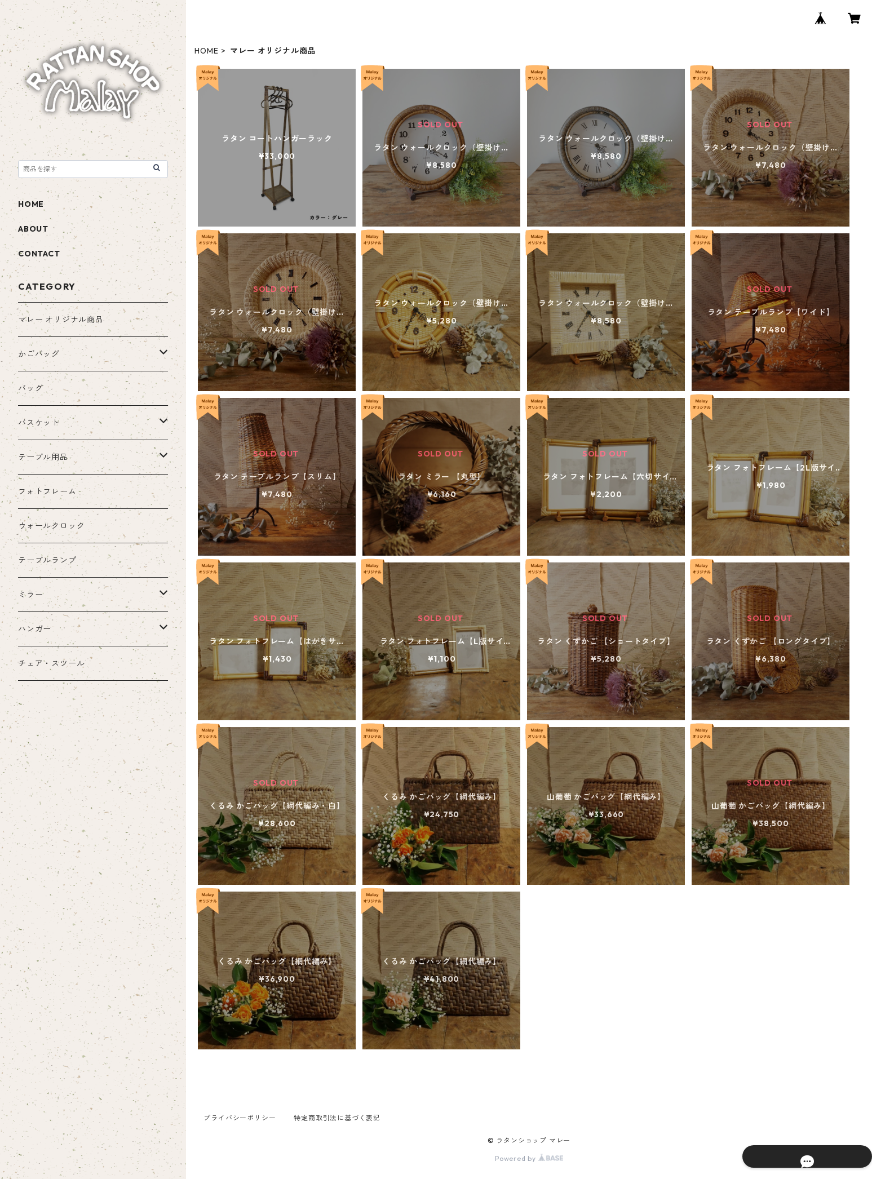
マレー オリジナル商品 (61, 319)
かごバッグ (39, 354)
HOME (206, 51)
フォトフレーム (47, 491)
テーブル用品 (43, 457)
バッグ (30, 388)
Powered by (529, 1158)
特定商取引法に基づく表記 (337, 1118)
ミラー (30, 595)
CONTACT (39, 254)
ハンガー (34, 629)
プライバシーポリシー (239, 1118)
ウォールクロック (51, 526)
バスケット (39, 423)
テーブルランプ (47, 560)
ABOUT (33, 229)
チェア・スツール (51, 663)
